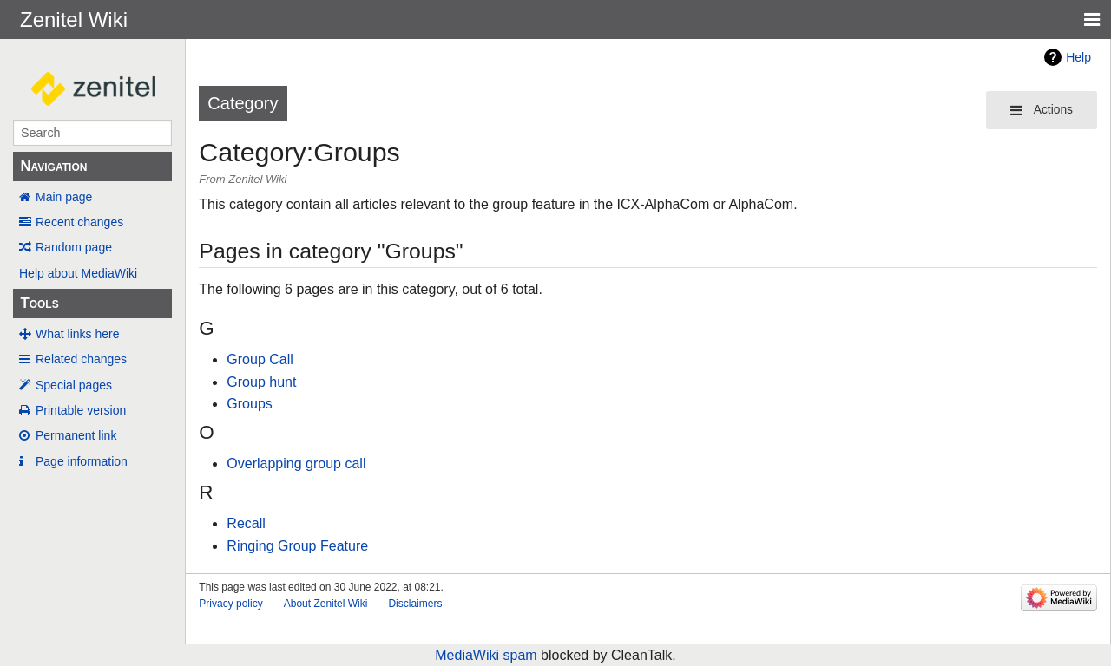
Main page (64, 197)
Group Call (260, 359)
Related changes (81, 359)
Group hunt (261, 382)
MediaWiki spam (485, 655)
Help (1078, 57)
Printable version (81, 410)
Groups (249, 403)
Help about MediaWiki (78, 273)
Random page (74, 247)
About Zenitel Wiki (326, 603)
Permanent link (76, 435)
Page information (82, 461)
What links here (77, 334)
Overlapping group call (296, 463)
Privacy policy (230, 603)
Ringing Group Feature (297, 546)
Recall (246, 523)
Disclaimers (415, 603)
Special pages (74, 385)
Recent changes (79, 222)
